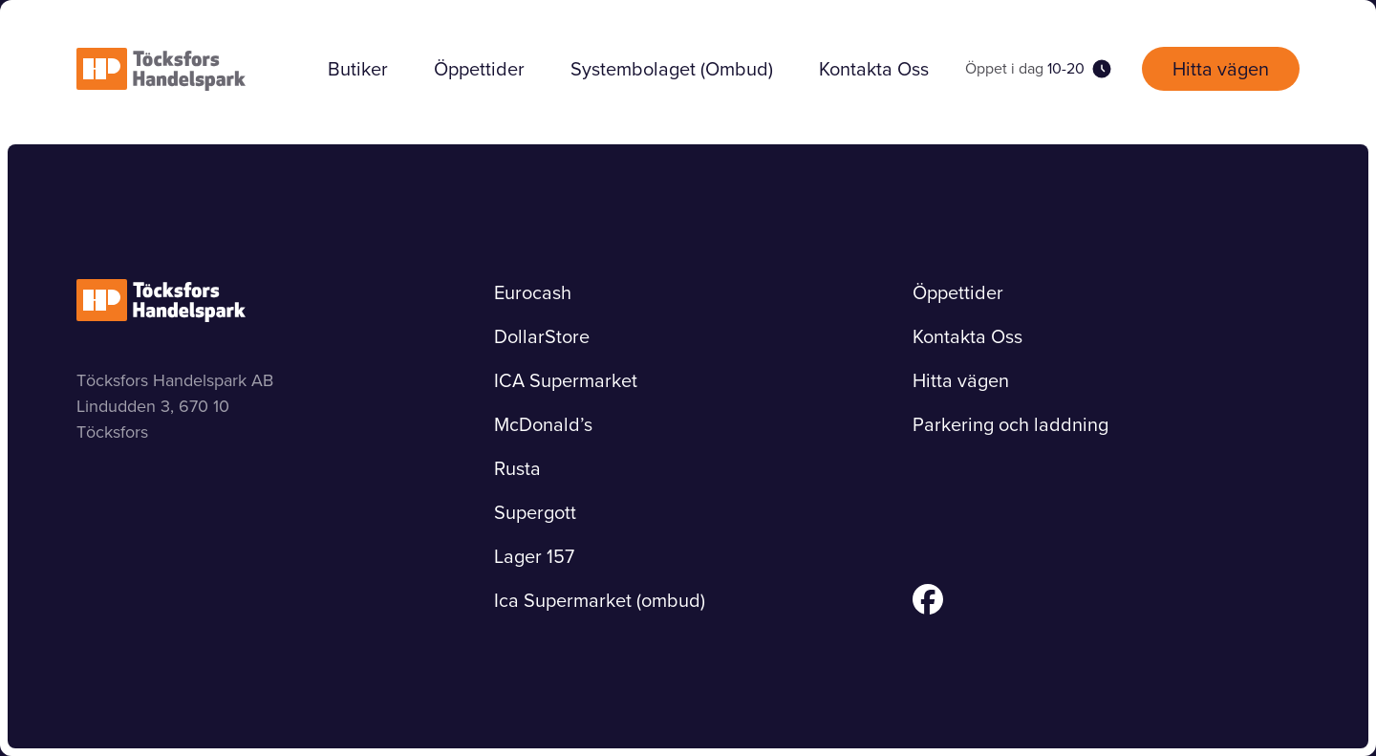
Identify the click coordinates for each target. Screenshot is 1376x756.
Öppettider (479, 68)
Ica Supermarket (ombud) (599, 600)
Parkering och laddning (1010, 424)
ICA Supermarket (565, 380)
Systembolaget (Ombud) (671, 68)
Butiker (358, 68)
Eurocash (532, 292)
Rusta (517, 468)
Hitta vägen (1220, 68)
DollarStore (542, 336)
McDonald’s (543, 424)
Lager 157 (534, 556)
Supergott (535, 512)
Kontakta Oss (874, 68)
